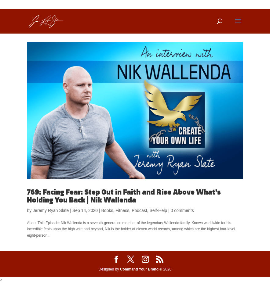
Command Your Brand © (141, 269)
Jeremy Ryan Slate (51, 210)
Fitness (122, 210)
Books (107, 210)
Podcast (139, 210)
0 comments (182, 210)
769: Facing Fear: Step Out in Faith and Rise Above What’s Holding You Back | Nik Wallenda (124, 196)
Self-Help (158, 210)
